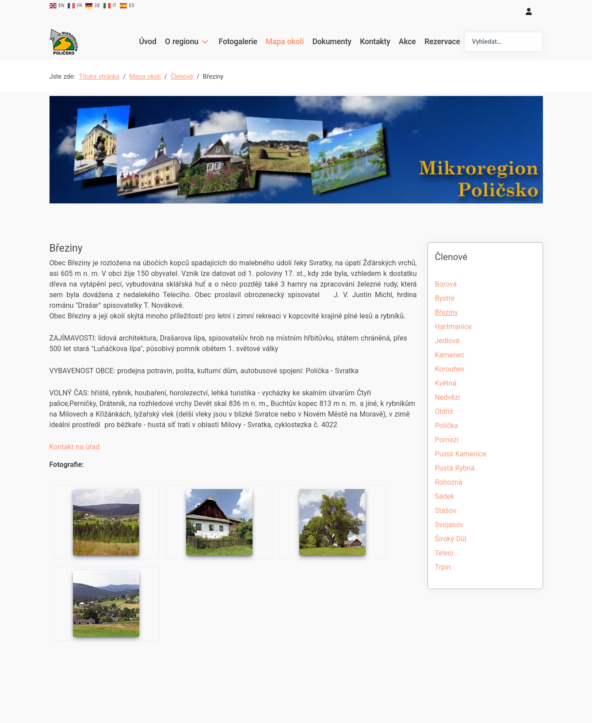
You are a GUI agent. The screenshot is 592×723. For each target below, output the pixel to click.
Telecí (444, 553)
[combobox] (503, 42)
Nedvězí (447, 397)
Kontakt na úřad (75, 447)
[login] (528, 11)
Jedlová (447, 341)
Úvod (148, 41)
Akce (407, 41)
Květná (446, 383)
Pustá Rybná (455, 468)
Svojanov (449, 524)
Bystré (445, 298)
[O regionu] (204, 41)
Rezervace (442, 41)
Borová (446, 284)
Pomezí (447, 440)
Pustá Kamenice (461, 454)
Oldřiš (444, 411)
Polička (446, 425)
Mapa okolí (284, 41)
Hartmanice (453, 326)
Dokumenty (331, 41)
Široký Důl (450, 539)
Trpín (443, 567)
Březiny (446, 312)
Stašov (445, 510)
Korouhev (450, 369)
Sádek (445, 496)
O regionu (182, 41)
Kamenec (450, 355)
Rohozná (448, 482)
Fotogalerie (237, 41)
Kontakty (374, 41)
